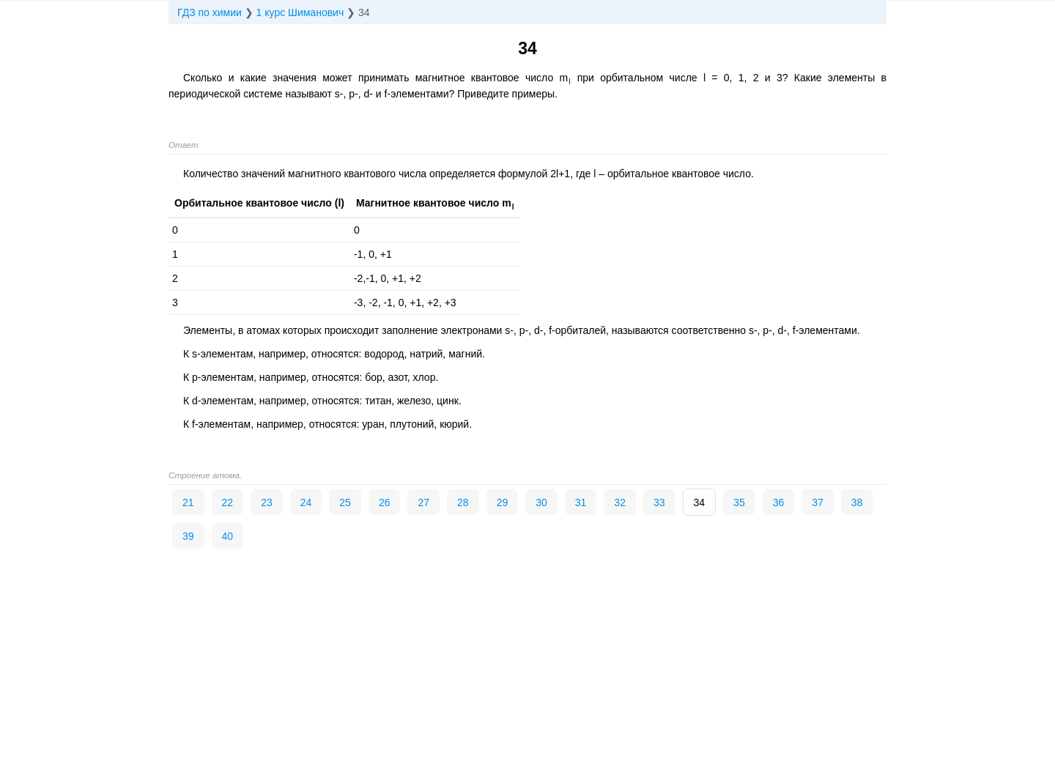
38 (857, 502)
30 (541, 502)
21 (188, 502)
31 (581, 502)
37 (817, 502)
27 (423, 502)
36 (779, 502)
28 (463, 502)
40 (228, 536)
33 (659, 502)
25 (345, 502)
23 (267, 502)
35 (739, 502)
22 (228, 502)
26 (384, 502)
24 (306, 502)
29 (502, 502)
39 (188, 536)
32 (620, 502)
